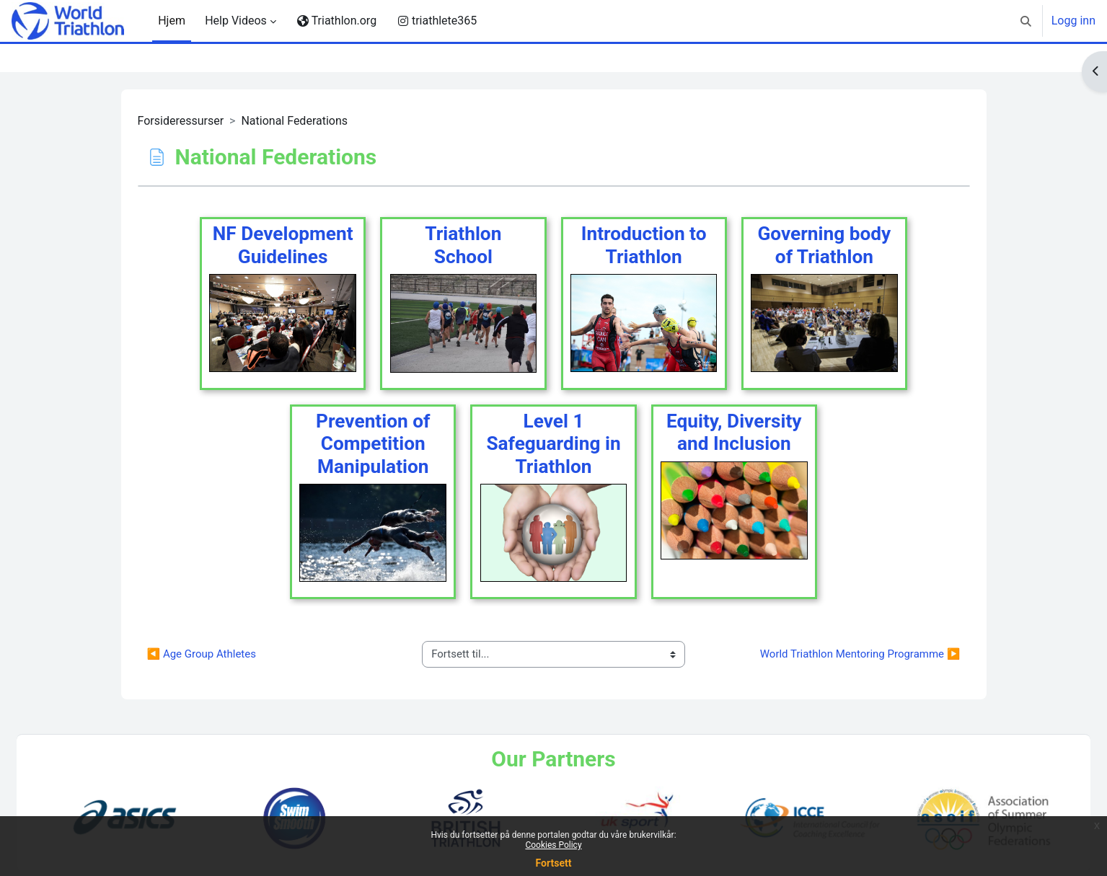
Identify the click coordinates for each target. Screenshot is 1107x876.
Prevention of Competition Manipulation (373, 443)
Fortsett (554, 863)
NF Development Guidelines (283, 245)
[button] (1026, 21)
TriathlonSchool (463, 245)
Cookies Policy (553, 845)
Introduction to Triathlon (644, 245)
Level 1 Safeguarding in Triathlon (553, 443)
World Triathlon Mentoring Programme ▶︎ (860, 653)
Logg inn (1073, 20)
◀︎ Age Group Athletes (201, 653)
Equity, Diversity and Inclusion (734, 432)
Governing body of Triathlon (824, 245)
